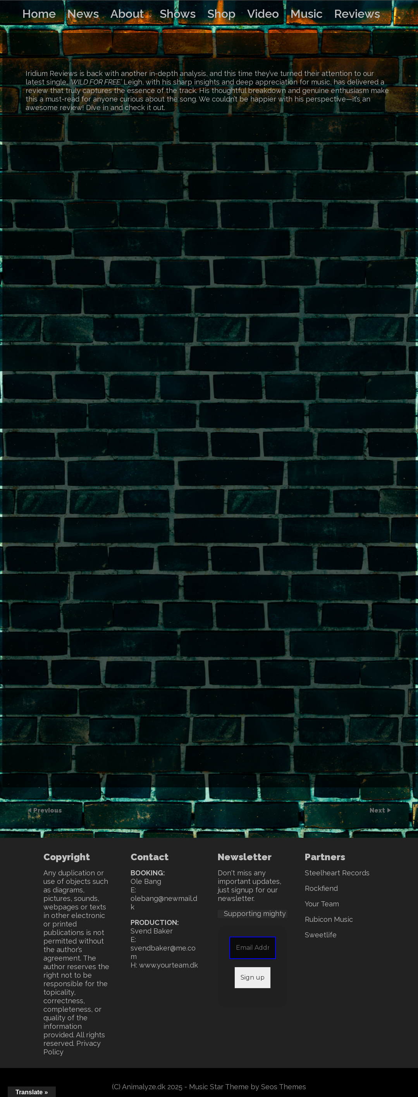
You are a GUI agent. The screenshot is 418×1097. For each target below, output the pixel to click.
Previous (47, 810)
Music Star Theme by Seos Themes (247, 1087)
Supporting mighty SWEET (268, 913)
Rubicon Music (329, 919)
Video (263, 14)
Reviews (357, 14)
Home (39, 14)
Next (378, 810)
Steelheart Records (337, 873)
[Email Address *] (252, 948)
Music (307, 14)
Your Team (322, 904)
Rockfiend (321, 888)
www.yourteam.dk (168, 965)
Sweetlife (321, 935)
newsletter (235, 898)
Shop (221, 14)
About (127, 14)
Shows (178, 14)
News (83, 14)
